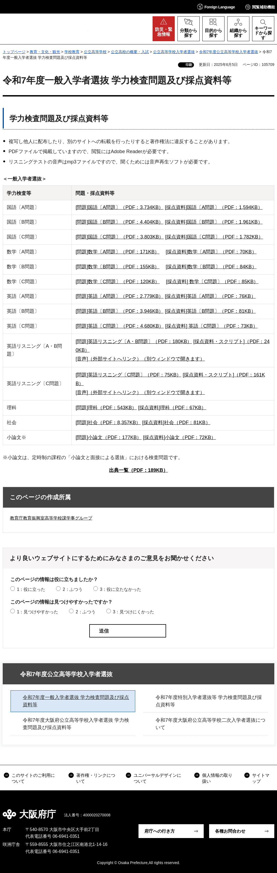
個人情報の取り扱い (217, 778)
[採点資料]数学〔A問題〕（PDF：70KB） (211, 252)
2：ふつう (73, 589)
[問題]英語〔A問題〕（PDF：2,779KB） (119, 296)
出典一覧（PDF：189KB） (138, 470)
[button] (216, 6)
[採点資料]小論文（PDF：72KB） (179, 437)
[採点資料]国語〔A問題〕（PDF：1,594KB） (213, 207)
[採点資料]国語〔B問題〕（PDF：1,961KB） (213, 222)
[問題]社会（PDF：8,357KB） (108, 422)
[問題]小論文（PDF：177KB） (108, 437)
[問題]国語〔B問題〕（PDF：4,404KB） (119, 222)
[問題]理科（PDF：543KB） (106, 407)
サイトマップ (260, 778)
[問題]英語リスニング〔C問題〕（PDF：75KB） (128, 375)
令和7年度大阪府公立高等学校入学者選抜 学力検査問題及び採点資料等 (76, 723)
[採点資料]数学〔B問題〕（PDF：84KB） (211, 266)
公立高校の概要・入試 (130, 52)
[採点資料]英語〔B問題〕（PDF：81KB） (210, 311)
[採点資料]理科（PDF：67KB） (172, 407)
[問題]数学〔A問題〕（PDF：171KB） (117, 252)
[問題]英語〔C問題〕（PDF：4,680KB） (119, 326)
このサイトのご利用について (33, 778)
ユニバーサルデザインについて (157, 778)
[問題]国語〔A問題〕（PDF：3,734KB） (119, 207)
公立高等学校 (95, 52)
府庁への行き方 (159, 831)
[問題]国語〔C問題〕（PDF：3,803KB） (119, 237)
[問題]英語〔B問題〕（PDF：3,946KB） (119, 311)
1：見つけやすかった (37, 612)
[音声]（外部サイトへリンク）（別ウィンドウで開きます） (140, 359)
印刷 (189, 65)
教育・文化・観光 (45, 52)
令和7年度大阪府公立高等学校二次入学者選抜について (210, 723)
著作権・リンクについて (95, 778)
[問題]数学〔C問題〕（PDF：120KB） (117, 281)
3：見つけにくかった (133, 612)
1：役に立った (31, 589)
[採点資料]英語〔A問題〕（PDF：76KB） (210, 296)
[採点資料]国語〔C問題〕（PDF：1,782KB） (214, 237)
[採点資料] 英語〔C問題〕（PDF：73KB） (211, 326)
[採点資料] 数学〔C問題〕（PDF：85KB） (212, 281)
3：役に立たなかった (120, 589)
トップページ (14, 52)
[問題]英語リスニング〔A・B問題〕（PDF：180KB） (133, 341)
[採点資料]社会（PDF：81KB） (176, 422)
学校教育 (72, 52)
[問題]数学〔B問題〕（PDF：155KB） (117, 266)
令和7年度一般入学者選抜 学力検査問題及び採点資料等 (76, 701)
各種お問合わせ (230, 831)
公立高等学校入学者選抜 (174, 52)
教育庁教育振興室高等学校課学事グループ (51, 518)
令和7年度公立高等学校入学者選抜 (228, 52)
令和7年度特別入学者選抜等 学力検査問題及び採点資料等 (209, 701)
